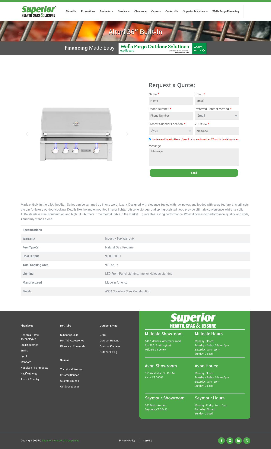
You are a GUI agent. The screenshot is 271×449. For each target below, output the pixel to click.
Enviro (24, 350)
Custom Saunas (69, 380)
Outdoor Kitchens (110, 346)
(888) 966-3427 (154, 353)
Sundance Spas (69, 334)
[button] (26, 134)
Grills (103, 334)
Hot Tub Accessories (72, 340)
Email (199, 94)
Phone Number (159, 109)
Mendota (26, 362)
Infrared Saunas (69, 375)
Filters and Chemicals (72, 346)
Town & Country (30, 379)
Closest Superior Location (166, 124)
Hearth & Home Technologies (30, 337)
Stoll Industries (29, 344)
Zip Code (201, 124)
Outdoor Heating (109, 340)
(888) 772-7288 (154, 381)
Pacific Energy (29, 373)
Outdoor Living (108, 352)
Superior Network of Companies (60, 440)
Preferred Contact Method (212, 109)
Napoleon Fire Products (34, 367)
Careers (147, 440)
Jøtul (24, 356)
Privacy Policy (127, 440)
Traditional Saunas (71, 369)
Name (153, 94)
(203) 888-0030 (154, 413)
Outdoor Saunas (69, 386)
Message (155, 146)
